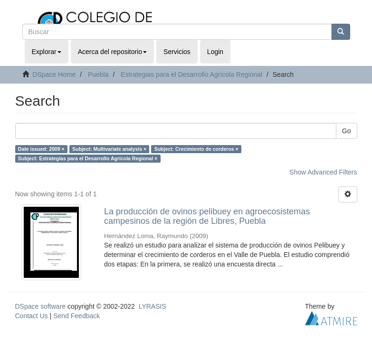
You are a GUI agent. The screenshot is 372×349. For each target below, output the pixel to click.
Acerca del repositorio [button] (112, 51)
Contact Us (31, 316)
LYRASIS (152, 306)
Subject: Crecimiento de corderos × (196, 149)
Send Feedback (76, 316)
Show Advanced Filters (323, 172)
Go (346, 131)
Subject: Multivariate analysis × (109, 149)
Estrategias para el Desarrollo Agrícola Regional (191, 74)
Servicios (177, 51)
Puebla (98, 74)
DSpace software (40, 306)
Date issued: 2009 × (41, 149)
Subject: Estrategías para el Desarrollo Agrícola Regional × (87, 158)
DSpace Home (54, 74)
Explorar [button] (46, 51)
